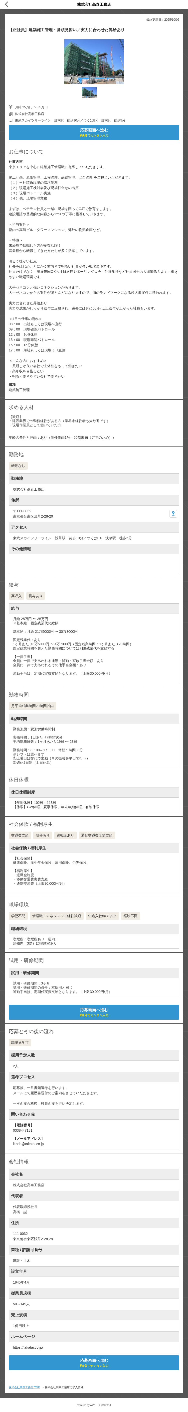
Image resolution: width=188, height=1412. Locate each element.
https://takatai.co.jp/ (28, 1347)
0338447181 (22, 1130)
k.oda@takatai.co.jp (28, 1144)
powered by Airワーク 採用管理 (94, 1405)
